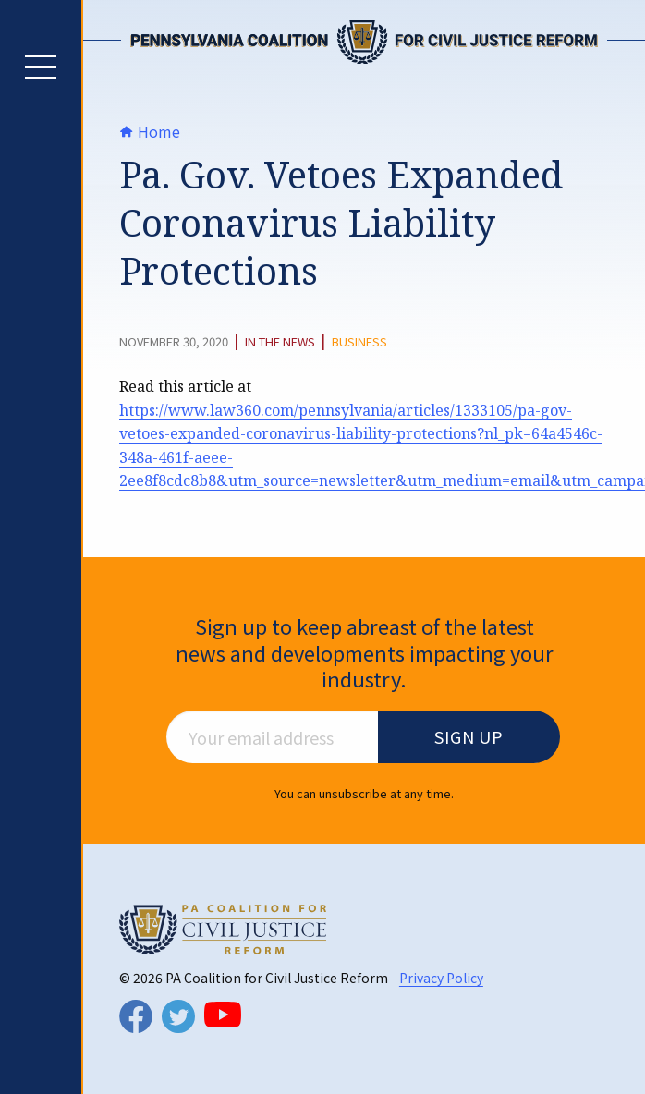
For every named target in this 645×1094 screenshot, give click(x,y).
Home (149, 131)
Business (359, 341)
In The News (280, 341)
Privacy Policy (441, 977)
